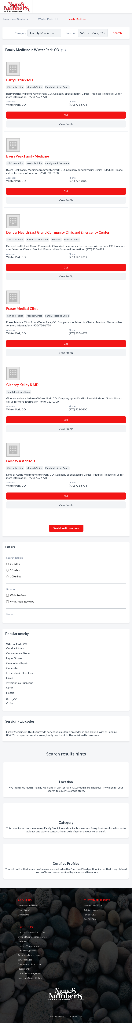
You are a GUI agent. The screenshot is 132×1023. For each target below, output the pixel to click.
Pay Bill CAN (90, 919)
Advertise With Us (93, 905)
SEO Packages (25, 959)
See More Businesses (66, 528)
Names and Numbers (15, 19)
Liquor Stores (14, 658)
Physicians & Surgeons (19, 682)
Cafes (9, 687)
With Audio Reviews (22, 601)
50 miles (15, 570)
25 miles (15, 563)
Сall (66, 115)
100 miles (15, 576)
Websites (23, 941)
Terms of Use (75, 1016)
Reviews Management (29, 955)
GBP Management (27, 950)
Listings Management (29, 946)
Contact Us (23, 914)
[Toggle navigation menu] (127, 6)
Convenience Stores (18, 653)
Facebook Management (30, 973)
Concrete (12, 668)
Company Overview (28, 905)
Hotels (10, 692)
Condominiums (15, 648)
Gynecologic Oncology (19, 673)
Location (71, 33)
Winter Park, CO (48, 19)
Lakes (9, 677)
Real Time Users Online (30, 977)
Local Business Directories (31, 932)
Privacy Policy (57, 1016)
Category (20, 33)
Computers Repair (17, 663)
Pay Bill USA (90, 914)
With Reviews (18, 595)
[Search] (116, 33)
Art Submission (91, 910)
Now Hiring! (24, 910)
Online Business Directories (32, 936)
